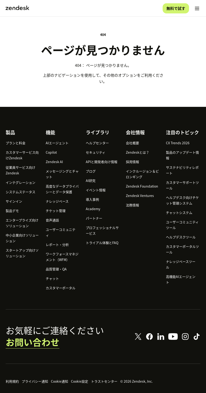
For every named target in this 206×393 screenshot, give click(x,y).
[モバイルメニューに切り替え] (197, 8)
